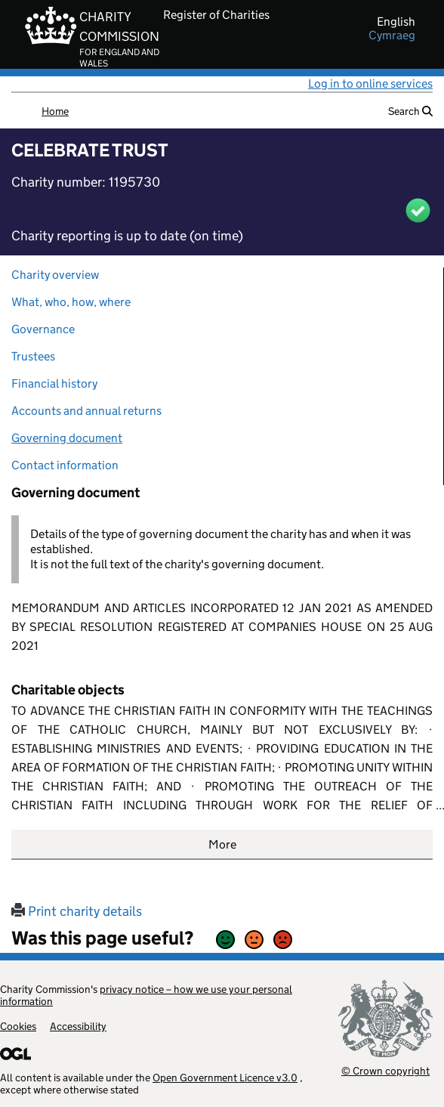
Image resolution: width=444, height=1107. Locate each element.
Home (55, 111)
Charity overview (55, 274)
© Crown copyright (385, 1070)
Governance (43, 329)
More (222, 844)
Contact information (65, 465)
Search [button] (410, 111)
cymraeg (391, 35)
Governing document (66, 438)
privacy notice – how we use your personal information (146, 995)
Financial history (54, 383)
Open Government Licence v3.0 (225, 1077)
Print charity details (76, 911)
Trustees (33, 356)
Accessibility (78, 1026)
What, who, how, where (71, 302)
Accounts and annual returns (86, 411)
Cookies (18, 1026)
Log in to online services (370, 83)
